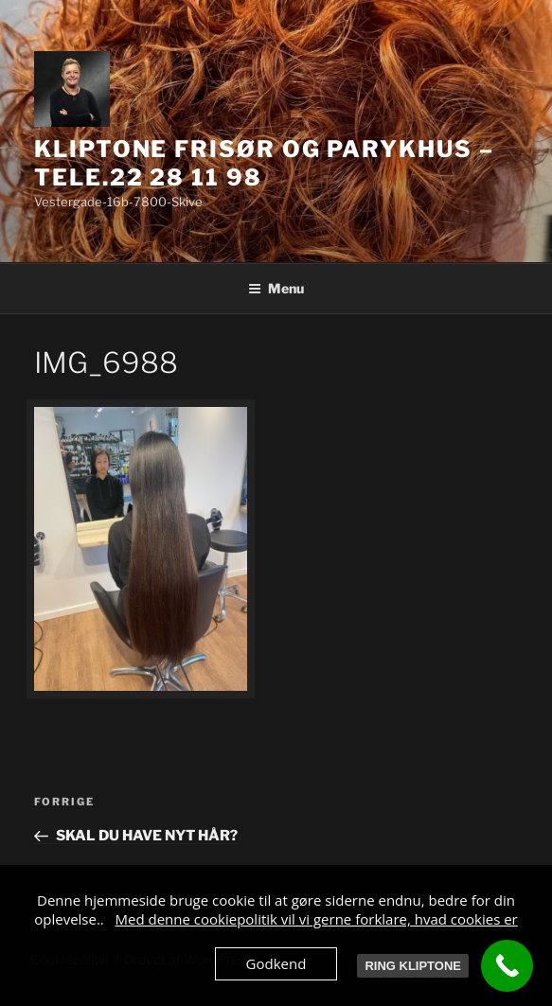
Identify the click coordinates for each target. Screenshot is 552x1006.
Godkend (276, 963)
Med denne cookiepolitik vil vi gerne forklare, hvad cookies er (317, 918)
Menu (276, 288)
